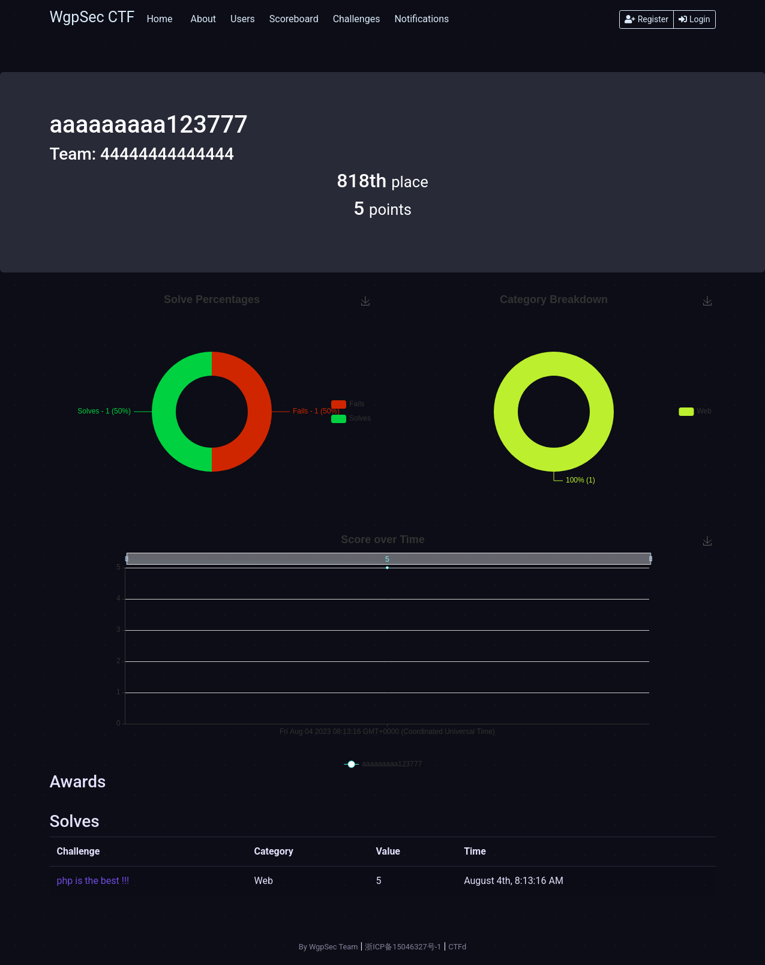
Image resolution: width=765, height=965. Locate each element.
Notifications (421, 19)
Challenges (356, 19)
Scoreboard (294, 19)
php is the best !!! (93, 880)
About (203, 19)
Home (159, 19)
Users (242, 19)
